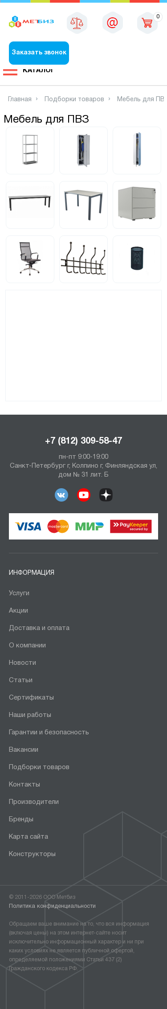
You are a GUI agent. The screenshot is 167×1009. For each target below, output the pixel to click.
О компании (27, 645)
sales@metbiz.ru (113, 22)
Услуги (19, 593)
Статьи (21, 680)
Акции (18, 611)
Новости (22, 663)
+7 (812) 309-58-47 (83, 441)
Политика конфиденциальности (52, 906)
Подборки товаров (39, 767)
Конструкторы (32, 854)
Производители (34, 802)
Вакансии (23, 750)
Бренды (21, 819)
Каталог (39, 70)
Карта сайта (28, 837)
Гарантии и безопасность (49, 732)
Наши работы (30, 715)
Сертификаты (31, 698)
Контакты (24, 785)
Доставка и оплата (39, 628)
